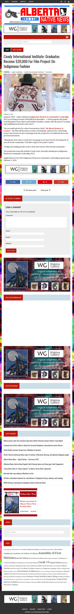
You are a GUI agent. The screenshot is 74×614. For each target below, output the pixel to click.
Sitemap (49, 609)
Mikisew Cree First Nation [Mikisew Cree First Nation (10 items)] (44, 571)
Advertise (23, 1)
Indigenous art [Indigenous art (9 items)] (39, 568)
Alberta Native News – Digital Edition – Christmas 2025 (21, 459)
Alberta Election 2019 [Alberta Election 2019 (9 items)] (17, 549)
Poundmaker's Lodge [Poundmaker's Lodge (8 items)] (29, 579)
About (7, 1)
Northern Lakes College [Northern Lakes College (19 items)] (49, 576)
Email (8, 237)
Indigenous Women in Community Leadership (49, 117)
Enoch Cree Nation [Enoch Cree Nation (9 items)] (56, 566)
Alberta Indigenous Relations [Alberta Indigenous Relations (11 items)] (31, 549)
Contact (31, 1)
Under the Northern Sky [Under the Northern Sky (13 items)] (44, 582)
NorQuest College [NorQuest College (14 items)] (33, 576)
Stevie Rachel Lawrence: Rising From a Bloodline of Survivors (22, 450)
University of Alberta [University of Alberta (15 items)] (11, 585)
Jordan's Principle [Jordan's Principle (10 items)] (62, 568)
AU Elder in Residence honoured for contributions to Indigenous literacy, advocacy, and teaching (33, 478)
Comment (9, 215)
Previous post (30, 190)
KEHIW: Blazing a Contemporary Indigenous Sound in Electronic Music (25, 483)
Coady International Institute (34, 72)
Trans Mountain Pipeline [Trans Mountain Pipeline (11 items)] (49, 579)
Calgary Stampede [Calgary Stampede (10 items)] (53, 558)
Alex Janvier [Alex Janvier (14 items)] (58, 549)
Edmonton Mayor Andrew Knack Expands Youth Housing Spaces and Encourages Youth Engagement (33, 464)
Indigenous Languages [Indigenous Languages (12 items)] (50, 568)
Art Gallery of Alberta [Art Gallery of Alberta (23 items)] (29, 553)
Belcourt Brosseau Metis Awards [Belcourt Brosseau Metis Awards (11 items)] (38, 558)
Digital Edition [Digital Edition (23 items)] (56, 562)
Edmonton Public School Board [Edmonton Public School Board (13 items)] (41, 566)
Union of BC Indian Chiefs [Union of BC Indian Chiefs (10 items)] (60, 582)
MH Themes (46, 612)
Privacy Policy (41, 609)
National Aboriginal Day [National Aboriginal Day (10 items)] (57, 571)
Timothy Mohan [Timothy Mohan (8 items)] (38, 579)
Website (8, 243)
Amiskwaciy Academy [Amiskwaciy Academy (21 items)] (12, 553)
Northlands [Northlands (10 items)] (61, 576)
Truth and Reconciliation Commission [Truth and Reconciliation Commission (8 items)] (28, 582)
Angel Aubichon (16, 72)
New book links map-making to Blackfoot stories (19, 473)
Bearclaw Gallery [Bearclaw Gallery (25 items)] (21, 558)
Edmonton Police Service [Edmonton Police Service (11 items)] (23, 566)
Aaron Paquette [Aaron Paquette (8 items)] (7, 549)
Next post (45, 190)
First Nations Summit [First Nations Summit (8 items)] (15, 568)
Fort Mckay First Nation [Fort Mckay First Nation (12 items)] (28, 568)
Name (8, 231)
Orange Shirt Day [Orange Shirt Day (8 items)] (19, 579)
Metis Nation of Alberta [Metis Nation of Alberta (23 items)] (26, 571)
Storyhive (49, 72)
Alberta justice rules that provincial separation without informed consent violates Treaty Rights (33, 441)
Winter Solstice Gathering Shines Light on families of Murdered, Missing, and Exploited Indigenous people (36, 455)
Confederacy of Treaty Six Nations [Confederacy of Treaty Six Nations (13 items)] (27, 563)
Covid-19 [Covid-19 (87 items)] (43, 562)
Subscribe (14, 1)
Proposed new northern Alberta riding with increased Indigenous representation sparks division (33, 445)
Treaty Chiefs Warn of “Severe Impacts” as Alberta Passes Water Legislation (27, 469)
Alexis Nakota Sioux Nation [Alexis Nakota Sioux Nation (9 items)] (47, 549)
